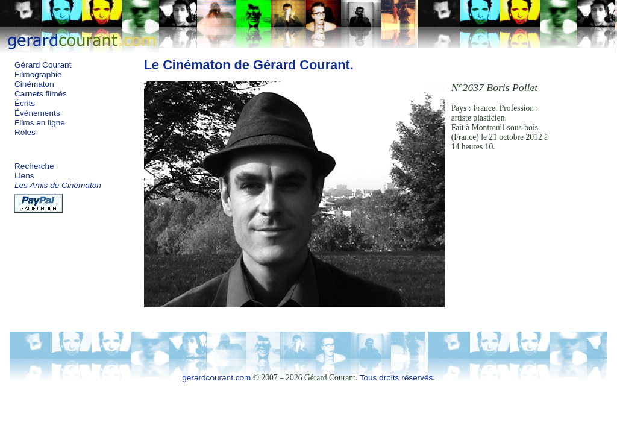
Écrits (24, 103)
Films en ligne (39, 122)
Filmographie (38, 74)
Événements (37, 113)
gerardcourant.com (216, 377)
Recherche (34, 166)
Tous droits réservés (396, 377)
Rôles (25, 132)
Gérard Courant (42, 64)
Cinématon (34, 84)
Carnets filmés (40, 93)
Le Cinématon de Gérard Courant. (249, 64)
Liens (24, 175)
